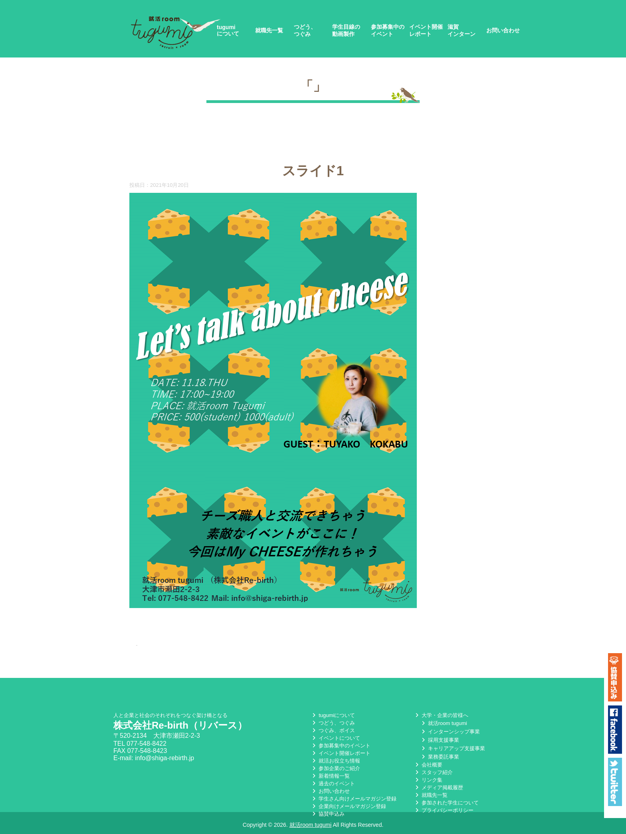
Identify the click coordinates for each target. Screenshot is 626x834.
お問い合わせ (503, 30)
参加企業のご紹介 (335, 768)
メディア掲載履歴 (438, 787)
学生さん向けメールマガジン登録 (353, 799)
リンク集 (428, 780)
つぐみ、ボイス (333, 730)
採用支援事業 (439, 740)
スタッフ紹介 (433, 772)
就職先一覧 (269, 30)
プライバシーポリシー (443, 810)
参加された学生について (446, 803)
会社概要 (428, 765)
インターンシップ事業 (450, 732)
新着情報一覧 (330, 776)
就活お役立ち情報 (335, 761)
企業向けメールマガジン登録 (348, 806)
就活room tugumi (443, 723)
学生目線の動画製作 (346, 30)
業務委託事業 (439, 757)
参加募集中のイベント (387, 30)
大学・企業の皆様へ (441, 715)
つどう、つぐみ (305, 30)
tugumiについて (228, 30)
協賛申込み (328, 814)
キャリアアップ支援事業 (452, 748)
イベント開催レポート (426, 30)
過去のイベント (333, 783)
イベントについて (335, 738)
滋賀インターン (461, 30)
